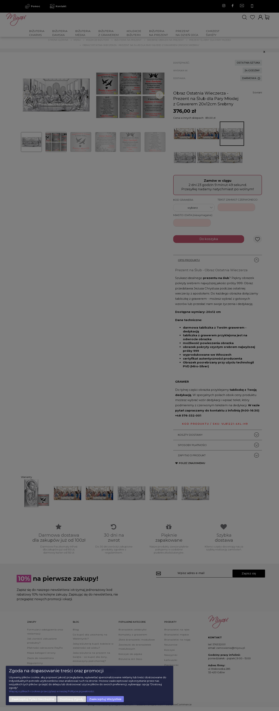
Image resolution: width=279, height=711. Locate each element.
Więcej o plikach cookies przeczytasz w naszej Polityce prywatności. (52, 691)
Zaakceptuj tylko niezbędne (32, 699)
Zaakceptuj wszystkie (105, 699)
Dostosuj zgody (72, 699)
